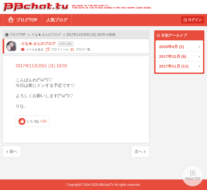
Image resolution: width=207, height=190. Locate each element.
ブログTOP (26, 20)
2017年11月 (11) (174, 66)
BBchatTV (75, 7)
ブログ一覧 (83, 49)
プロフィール (59, 49)
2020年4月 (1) (171, 46)
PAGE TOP (192, 175)
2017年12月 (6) (172, 56)
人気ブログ (56, 20)
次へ (139, 151)
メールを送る (35, 49)
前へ (13, 151)
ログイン (195, 20)
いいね (37, 121)
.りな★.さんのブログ (46, 34)
